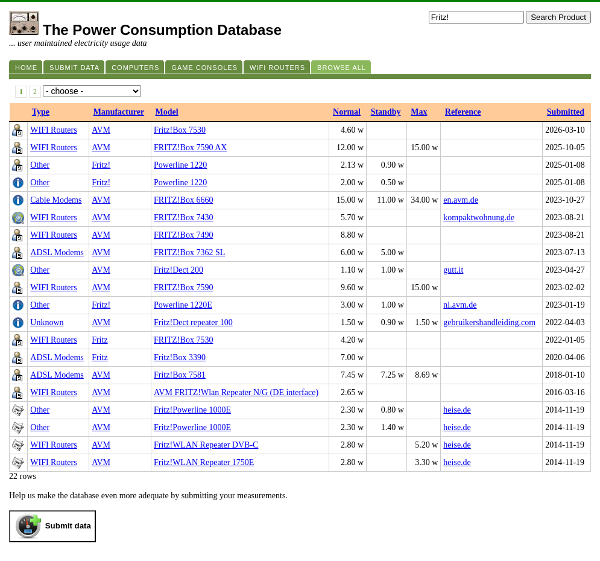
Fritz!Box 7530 (180, 130)
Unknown (46, 322)
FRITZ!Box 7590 (183, 287)
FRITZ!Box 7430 (183, 217)
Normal (347, 111)
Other (39, 165)
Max (419, 111)
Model (167, 111)
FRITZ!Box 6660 (183, 199)
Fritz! (101, 165)
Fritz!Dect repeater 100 (193, 322)
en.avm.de (460, 199)
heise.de (456, 409)
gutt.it (453, 269)
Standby (386, 111)
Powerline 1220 (180, 165)
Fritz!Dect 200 (178, 269)
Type (40, 111)
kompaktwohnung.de (478, 217)
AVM (101, 130)
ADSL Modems (57, 252)
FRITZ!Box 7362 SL (189, 252)
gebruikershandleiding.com (489, 322)
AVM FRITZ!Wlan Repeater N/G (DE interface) (236, 392)
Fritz (99, 339)
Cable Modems (55, 199)
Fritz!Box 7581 (180, 374)
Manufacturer (119, 111)
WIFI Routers (53, 130)
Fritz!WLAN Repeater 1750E (204, 462)
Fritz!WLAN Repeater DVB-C (206, 444)
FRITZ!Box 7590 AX (190, 147)
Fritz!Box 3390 (180, 357)
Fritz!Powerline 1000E (192, 409)
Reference (463, 111)
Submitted (565, 111)
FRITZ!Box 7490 (183, 234)
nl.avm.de (459, 304)
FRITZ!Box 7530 (183, 339)
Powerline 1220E (183, 304)
